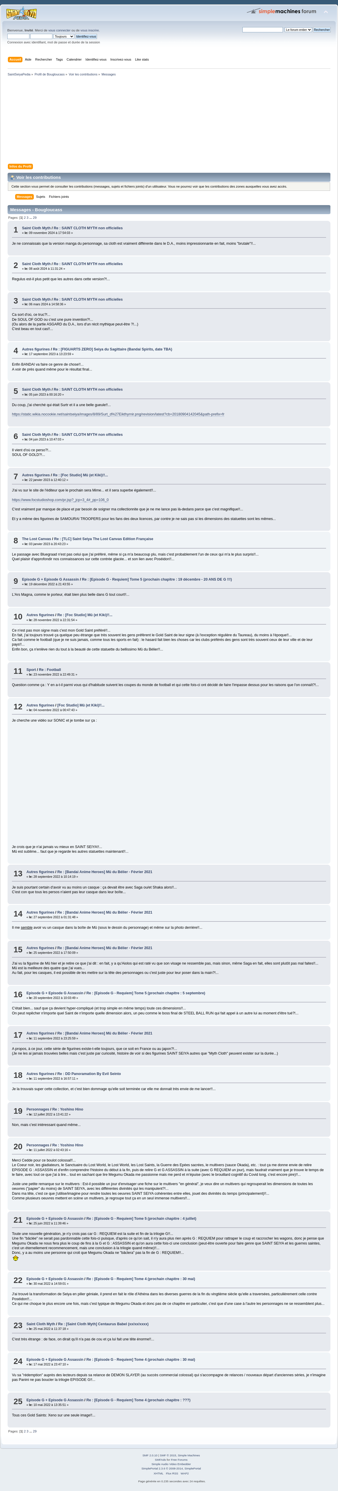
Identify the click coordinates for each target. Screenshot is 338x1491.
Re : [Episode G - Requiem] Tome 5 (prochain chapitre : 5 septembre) (145, 993)
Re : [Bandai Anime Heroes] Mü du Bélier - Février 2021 (104, 872)
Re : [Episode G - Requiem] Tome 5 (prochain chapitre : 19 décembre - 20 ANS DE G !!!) (157, 579)
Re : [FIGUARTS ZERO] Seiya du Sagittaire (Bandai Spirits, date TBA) (112, 349)
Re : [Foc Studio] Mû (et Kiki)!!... (80, 475)
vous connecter (59, 30)
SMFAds (160, 1459)
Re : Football (50, 670)
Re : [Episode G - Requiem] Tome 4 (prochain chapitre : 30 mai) (140, 1279)
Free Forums (179, 1459)
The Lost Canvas (36, 539)
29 (34, 217)
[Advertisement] (169, 121)
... (31, 217)
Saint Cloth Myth (36, 228)
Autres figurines (36, 349)
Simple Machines (189, 1455)
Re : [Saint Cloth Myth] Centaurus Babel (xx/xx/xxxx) (103, 1324)
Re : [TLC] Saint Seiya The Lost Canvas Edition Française (103, 539)
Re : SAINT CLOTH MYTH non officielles (88, 228)
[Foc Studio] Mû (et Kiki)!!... (81, 705)
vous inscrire (89, 30)
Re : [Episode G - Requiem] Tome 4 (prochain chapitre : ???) (138, 1400)
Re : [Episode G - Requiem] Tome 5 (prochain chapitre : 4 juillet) (141, 1219)
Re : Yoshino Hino (67, 1109)
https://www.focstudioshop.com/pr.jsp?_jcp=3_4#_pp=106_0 (60, 500)
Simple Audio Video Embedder (171, 1464)
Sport (31, 670)
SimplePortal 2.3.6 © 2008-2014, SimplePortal (171, 1468)
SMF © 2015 (168, 1455)
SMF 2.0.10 (150, 1455)
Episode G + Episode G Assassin (50, 579)
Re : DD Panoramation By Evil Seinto (89, 1074)
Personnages (38, 1109)
